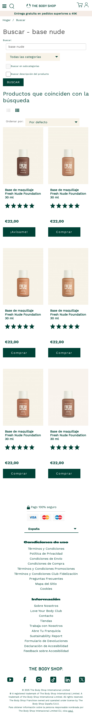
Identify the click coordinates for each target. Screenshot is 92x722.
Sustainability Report (46, 636)
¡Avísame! (19, 232)
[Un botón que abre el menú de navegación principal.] (4, 6)
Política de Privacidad (46, 553)
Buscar (20, 20)
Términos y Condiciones (46, 548)
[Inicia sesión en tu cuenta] (86, 6)
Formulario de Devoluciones (46, 641)
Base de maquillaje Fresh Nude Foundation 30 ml (23, 193)
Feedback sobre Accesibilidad (46, 651)
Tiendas (46, 621)
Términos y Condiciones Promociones (46, 568)
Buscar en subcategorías (22, 66)
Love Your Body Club (46, 611)
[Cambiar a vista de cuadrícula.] (17, 110)
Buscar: (7, 40)
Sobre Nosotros (46, 606)
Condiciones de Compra (46, 563)
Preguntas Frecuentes (46, 579)
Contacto (46, 616)
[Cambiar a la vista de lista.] (8, 110)
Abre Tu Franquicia (46, 631)
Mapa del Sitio (46, 584)
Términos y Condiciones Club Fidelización (46, 574)
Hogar (7, 20)
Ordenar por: (14, 121)
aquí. (70, 711)
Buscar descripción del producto (27, 74)
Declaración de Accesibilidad (46, 646)
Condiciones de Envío (46, 558)
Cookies (46, 589)
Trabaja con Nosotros (46, 626)
